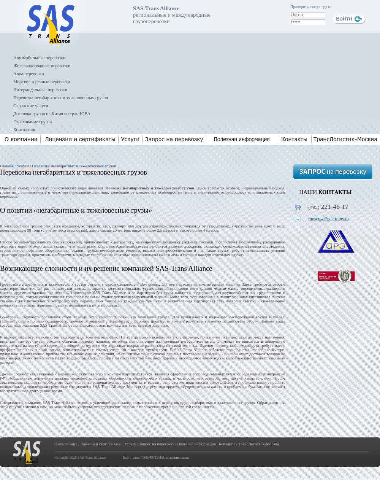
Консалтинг (24, 129)
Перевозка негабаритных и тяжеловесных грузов (60, 97)
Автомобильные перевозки (39, 57)
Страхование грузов (32, 121)
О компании (64, 444)
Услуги (23, 166)
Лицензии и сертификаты (100, 444)
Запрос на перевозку (156, 444)
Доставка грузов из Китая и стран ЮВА (51, 113)
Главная (7, 166)
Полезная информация (196, 444)
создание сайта (177, 457)
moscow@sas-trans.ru (329, 218)
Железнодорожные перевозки (41, 65)
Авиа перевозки (28, 73)
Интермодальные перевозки (40, 89)
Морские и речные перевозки (41, 81)
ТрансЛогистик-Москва (258, 444)
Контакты (226, 444)
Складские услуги (30, 105)
